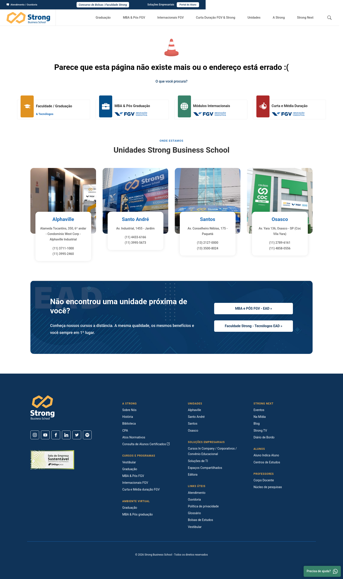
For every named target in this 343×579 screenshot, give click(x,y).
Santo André (135, 219)
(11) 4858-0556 (279, 248)
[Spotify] (87, 435)
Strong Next (306, 17)
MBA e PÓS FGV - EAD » (253, 308)
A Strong (281, 17)
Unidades (259, 17)
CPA (125, 430)
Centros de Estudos (267, 462)
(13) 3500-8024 (207, 248)
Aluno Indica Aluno (266, 455)
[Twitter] (76, 435)
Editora (193, 474)
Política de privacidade (203, 506)
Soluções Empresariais (297, 4)
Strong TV (260, 430)
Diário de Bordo (264, 437)
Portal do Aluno (325, 4)
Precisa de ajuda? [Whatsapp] (322, 571)
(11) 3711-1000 (63, 248)
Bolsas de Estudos (200, 520)
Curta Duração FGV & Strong (221, 17)
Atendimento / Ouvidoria (23, 4)
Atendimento (196, 492)
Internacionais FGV (177, 17)
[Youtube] (45, 435)
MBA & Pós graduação (137, 514)
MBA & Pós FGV (141, 17)
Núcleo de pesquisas (268, 487)
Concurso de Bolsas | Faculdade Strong (171, 4)
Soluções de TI (198, 461)
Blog (257, 423)
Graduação (112, 17)
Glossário (194, 513)
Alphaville (63, 219)
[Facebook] (55, 435)
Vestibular (129, 462)
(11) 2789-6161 (279, 242)
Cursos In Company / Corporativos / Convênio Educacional (212, 451)
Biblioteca (129, 423)
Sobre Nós (129, 410)
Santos (208, 219)
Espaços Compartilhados (205, 468)
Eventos (259, 410)
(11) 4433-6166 (135, 237)
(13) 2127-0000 (207, 242)
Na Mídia (260, 416)
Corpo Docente (264, 480)
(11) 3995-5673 (135, 242)
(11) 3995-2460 (63, 254)
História (127, 416)
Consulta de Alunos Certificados (146, 444)
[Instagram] (34, 435)
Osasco (280, 219)
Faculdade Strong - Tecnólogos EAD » (253, 326)
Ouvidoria (194, 499)
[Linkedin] (66, 435)
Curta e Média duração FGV (141, 489)
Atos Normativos (133, 437)
